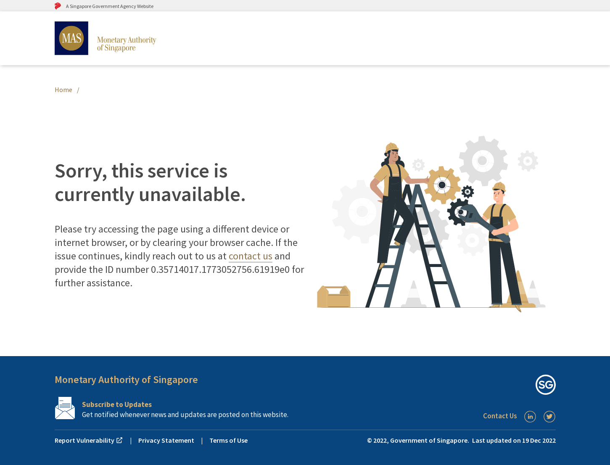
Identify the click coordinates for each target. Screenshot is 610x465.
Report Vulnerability (89, 440)
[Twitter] (549, 416)
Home (63, 89)
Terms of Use (228, 440)
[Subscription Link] (180, 408)
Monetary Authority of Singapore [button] (126, 379)
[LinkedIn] (530, 416)
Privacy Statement (166, 440)
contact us (250, 255)
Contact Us (500, 415)
